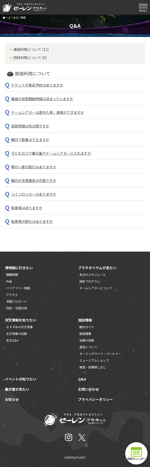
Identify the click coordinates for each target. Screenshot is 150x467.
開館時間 (12, 274)
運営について (88, 347)
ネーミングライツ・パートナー (100, 353)
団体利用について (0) (30, 57)
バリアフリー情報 (18, 288)
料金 (9, 281)
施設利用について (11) (31, 49)
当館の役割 (86, 340)
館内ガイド (86, 327)
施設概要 (85, 333)
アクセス (12, 294)
